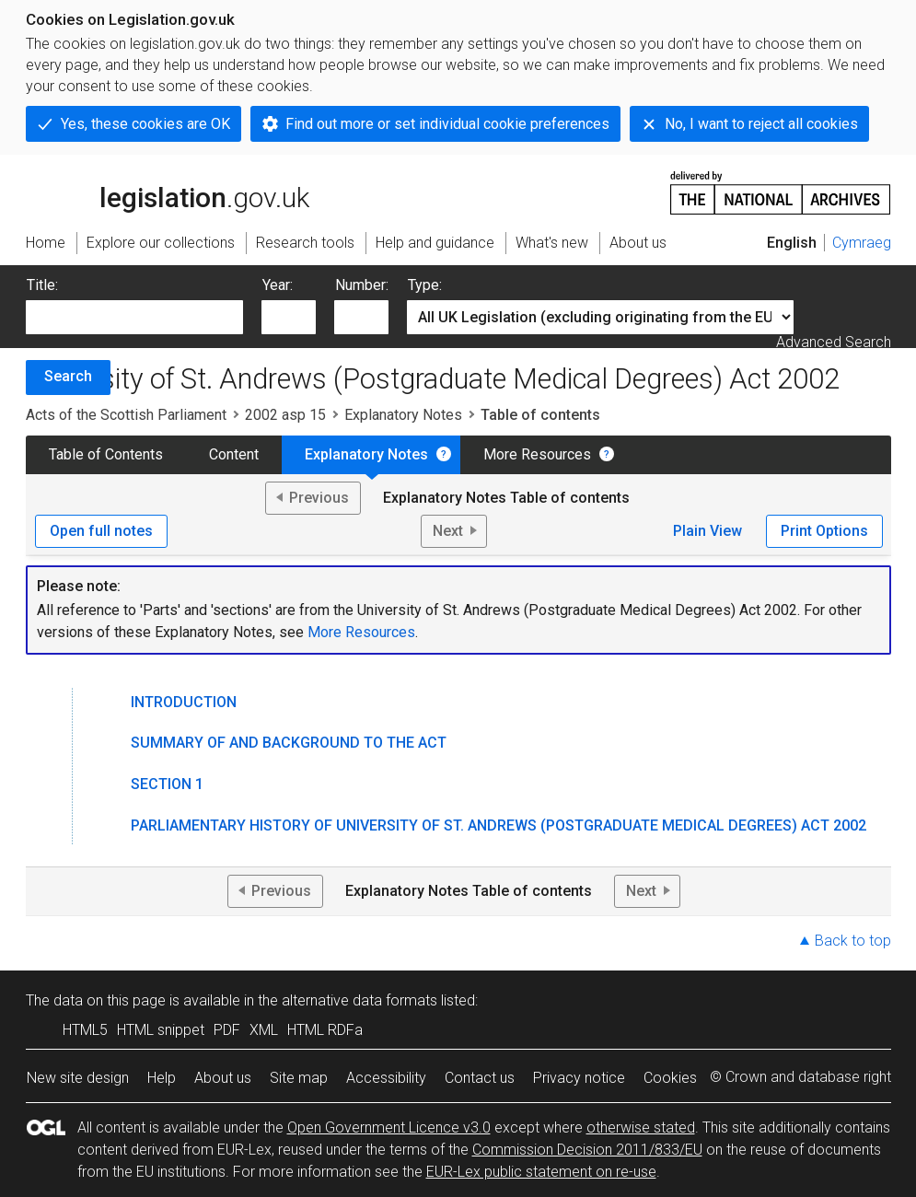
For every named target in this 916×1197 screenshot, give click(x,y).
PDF (227, 1030)
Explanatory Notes (403, 415)
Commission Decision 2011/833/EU (587, 1149)
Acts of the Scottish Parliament (126, 415)
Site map (299, 1078)
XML (263, 1030)
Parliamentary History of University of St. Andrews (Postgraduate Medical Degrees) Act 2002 (498, 825)
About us (222, 1078)
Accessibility (386, 1078)
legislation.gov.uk (167, 191)
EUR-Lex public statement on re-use (541, 1171)
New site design (78, 1078)
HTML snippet (160, 1030)
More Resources (537, 454)
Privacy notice (579, 1078)
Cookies (670, 1078)
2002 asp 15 (285, 415)
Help (161, 1078)
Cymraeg (861, 242)
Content (234, 454)
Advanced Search (833, 342)
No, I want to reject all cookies (761, 124)
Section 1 (167, 784)
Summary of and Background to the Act (288, 742)
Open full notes (101, 531)
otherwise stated (640, 1127)
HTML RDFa (325, 1030)
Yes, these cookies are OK (145, 124)
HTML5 (85, 1030)
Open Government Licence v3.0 (389, 1127)
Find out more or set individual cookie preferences (447, 124)
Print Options (824, 531)
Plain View (707, 531)
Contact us (480, 1078)
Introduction (184, 702)
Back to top (853, 940)
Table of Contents (106, 454)
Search (68, 376)
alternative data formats (359, 1000)
